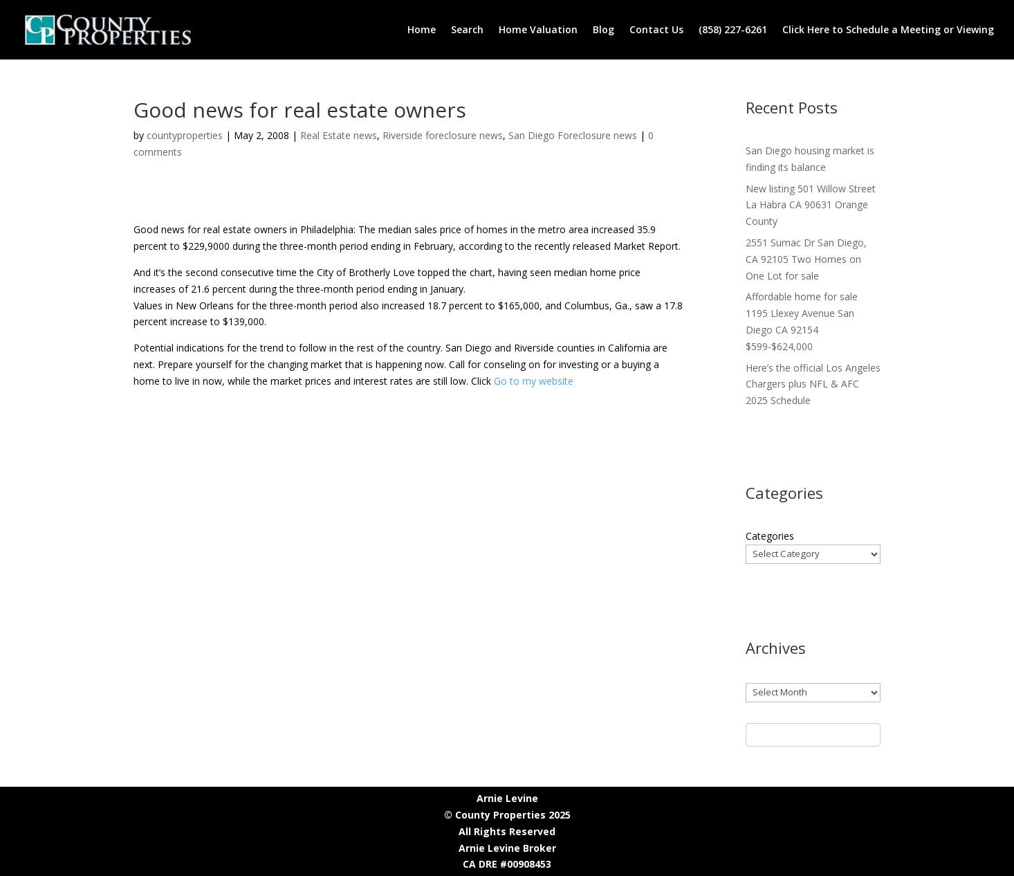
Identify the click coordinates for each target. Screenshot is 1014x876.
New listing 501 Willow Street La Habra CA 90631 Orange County (811, 205)
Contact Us (656, 29)
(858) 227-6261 (733, 29)
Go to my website (533, 380)
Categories (770, 535)
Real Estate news (338, 135)
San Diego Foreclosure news (572, 135)
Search (467, 29)
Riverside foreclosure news (442, 135)
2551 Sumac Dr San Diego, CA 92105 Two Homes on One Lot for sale (806, 259)
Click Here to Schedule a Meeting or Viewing (888, 29)
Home (421, 29)
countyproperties (185, 135)
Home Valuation (538, 29)
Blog (603, 29)
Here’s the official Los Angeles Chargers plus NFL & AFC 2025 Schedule (813, 384)
